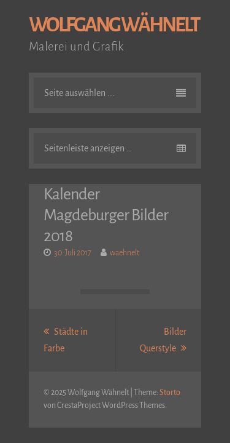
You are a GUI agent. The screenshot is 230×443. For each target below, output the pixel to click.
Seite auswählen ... (115, 93)
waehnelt (124, 253)
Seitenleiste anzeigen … (115, 148)
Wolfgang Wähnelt (114, 25)
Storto (169, 392)
